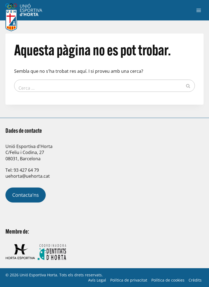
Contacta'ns (25, 195)
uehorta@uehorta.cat (27, 176)
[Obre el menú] (198, 10)
